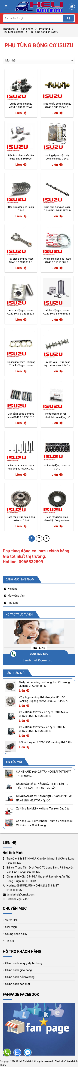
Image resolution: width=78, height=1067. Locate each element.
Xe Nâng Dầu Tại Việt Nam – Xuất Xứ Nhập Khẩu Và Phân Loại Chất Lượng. (44, 823)
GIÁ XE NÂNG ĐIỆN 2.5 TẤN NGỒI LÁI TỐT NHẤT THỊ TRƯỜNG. (43, 773)
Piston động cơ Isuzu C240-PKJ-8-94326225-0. (21, 312)
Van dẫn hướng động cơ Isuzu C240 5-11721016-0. (21, 415)
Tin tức (9, 941)
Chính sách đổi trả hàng (19, 977)
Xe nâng (12, 588)
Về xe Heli (11, 920)
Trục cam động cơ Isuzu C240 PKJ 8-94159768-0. (57, 208)
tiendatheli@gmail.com (39, 660)
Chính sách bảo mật (17, 984)
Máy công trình (16, 595)
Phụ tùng (44, 28)
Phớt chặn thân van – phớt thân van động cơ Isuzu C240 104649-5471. (57, 415)
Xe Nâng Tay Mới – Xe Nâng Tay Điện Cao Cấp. (43, 808)
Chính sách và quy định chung (23, 963)
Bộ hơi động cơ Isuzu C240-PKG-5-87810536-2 (57, 312)
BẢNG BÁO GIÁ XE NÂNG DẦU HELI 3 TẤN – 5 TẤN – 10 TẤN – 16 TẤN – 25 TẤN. (42, 786)
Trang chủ (9, 28)
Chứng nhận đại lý (16, 934)
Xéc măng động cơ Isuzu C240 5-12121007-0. (57, 260)
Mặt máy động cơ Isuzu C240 (57, 467)
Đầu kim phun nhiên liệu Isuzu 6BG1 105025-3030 (21, 157)
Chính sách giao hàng (18, 970)
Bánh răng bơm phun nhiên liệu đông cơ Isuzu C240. (57, 518)
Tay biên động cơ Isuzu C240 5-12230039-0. (21, 260)
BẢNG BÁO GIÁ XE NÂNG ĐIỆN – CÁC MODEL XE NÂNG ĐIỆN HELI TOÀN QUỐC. (44, 798)
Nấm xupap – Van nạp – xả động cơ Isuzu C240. (21, 467)
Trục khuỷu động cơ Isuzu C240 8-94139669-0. (57, 105)
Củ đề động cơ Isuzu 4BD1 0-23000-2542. (21, 105)
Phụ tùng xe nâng (13, 31)
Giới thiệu (11, 927)
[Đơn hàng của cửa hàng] (39, 60)
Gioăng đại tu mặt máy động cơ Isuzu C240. (57, 157)
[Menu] (6, 7)
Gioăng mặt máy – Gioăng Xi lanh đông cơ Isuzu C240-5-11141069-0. (21, 363)
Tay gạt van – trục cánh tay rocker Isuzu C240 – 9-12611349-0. (57, 363)
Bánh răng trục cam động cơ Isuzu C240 (21, 518)
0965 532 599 (39, 654)
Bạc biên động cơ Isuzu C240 (21, 208)
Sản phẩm (27, 28)
